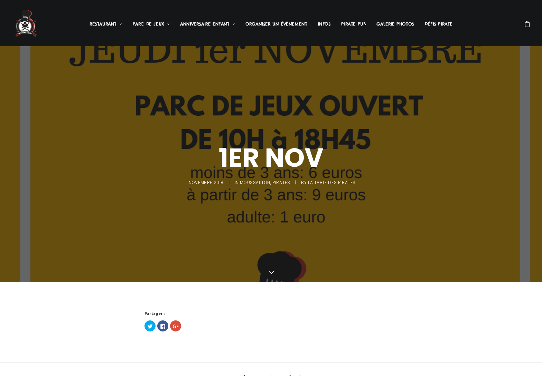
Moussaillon (255, 181)
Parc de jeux (151, 24)
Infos (324, 24)
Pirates (281, 181)
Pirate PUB (353, 24)
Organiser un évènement (276, 24)
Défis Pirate (438, 24)
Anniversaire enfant (207, 24)
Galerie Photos (395, 24)
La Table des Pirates (332, 181)
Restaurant (106, 24)
